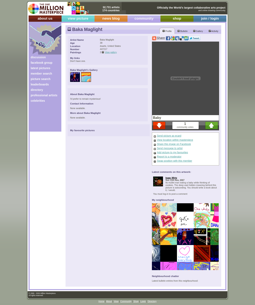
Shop (136, 301)
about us (45, 18)
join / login (210, 18)
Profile (167, 31)
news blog (111, 18)
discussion (38, 57)
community (144, 18)
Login (143, 301)
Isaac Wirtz (171, 178)
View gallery (111, 52)
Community (126, 301)
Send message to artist (170, 148)
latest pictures (40, 68)
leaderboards (40, 84)
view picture (78, 18)
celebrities (38, 100)
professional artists (44, 95)
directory (37, 90)
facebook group (41, 62)
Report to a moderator (169, 156)
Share (161, 37)
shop (177, 18)
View (116, 301)
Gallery (198, 31)
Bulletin (183, 31)
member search (41, 73)
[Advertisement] (43, 118)
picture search (40, 79)
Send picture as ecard (169, 135)
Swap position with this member (174, 160)
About (109, 301)
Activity (213, 31)
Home (101, 301)
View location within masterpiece (175, 140)
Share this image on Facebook (174, 144)
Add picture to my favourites (172, 152)
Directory (152, 301)
